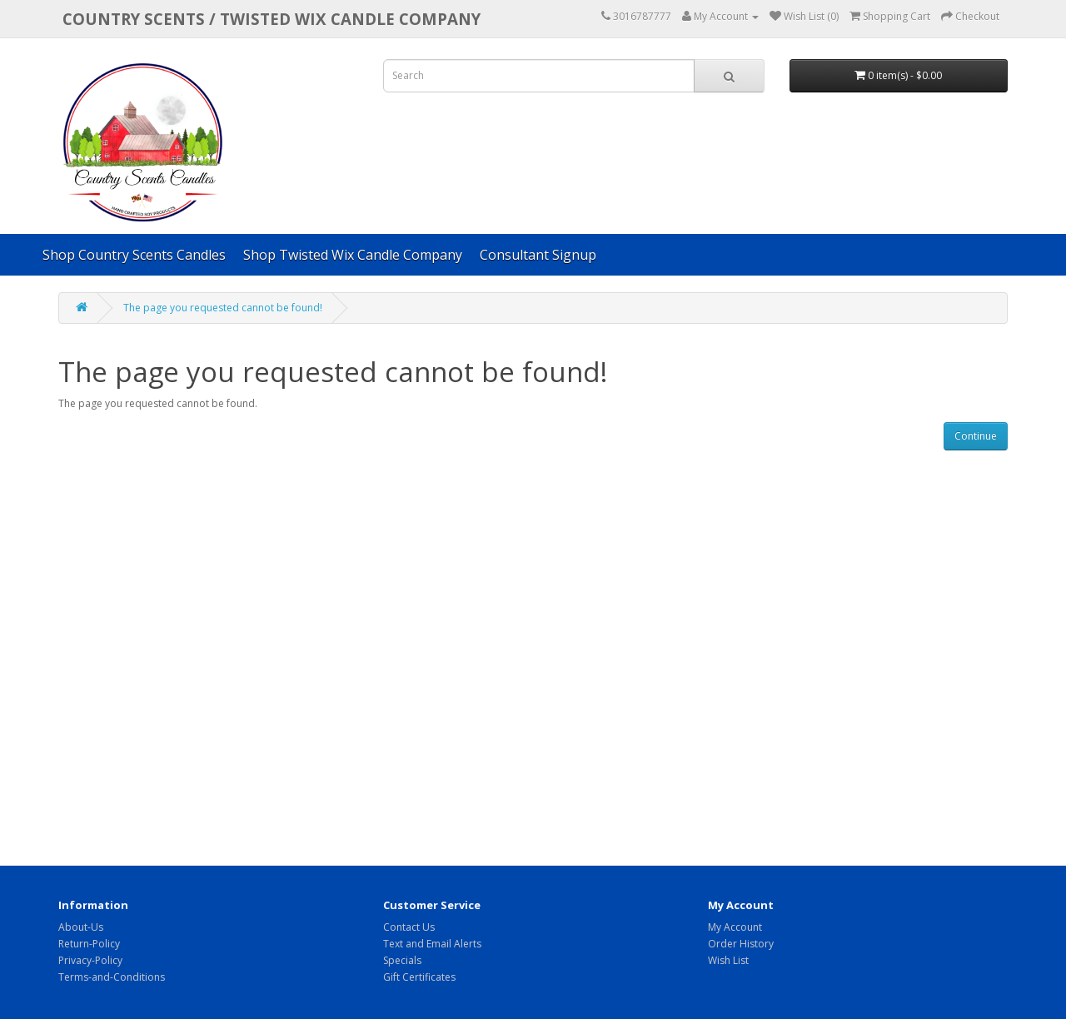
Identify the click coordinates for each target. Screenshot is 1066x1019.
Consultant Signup (538, 255)
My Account (735, 927)
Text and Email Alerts (432, 944)
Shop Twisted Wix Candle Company (352, 255)
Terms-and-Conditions (111, 977)
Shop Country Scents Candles (134, 255)
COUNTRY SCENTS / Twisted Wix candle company (271, 18)
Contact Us (409, 927)
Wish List (728, 960)
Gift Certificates (419, 977)
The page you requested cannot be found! (222, 308)
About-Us (80, 927)
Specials (402, 960)
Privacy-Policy (90, 960)
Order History (741, 944)
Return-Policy (89, 944)
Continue (975, 436)
